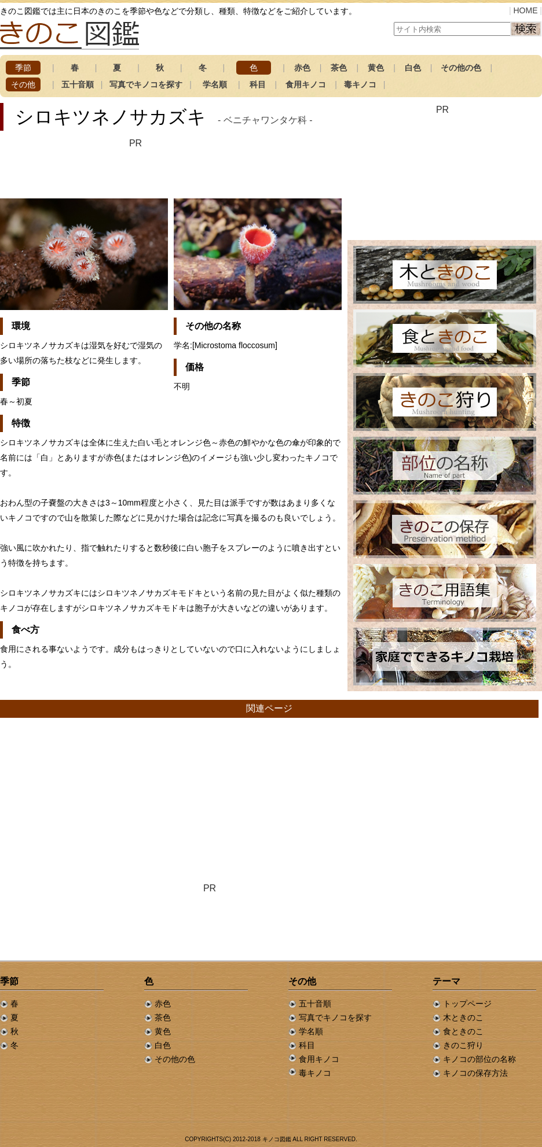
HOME (525, 10)
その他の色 (461, 67)
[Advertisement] (135, 167)
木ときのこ (458, 1017)
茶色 (339, 67)
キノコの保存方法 (470, 1073)
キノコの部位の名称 (474, 1059)
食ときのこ (458, 1031)
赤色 (302, 67)
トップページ (462, 1003)
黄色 (376, 67)
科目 (258, 84)
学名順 (215, 84)
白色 (413, 67)
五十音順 (77, 84)
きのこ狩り (458, 1045)
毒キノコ (360, 84)
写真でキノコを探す (145, 84)
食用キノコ (305, 84)
